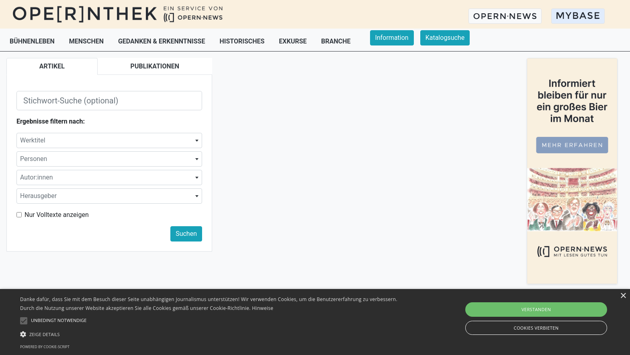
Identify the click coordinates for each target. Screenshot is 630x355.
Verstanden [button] (536, 309)
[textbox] (109, 140)
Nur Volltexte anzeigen (57, 215)
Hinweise (262, 308)
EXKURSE (293, 41)
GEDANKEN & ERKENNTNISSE (162, 41)
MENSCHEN (87, 41)
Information (392, 37)
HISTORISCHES (242, 41)
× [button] (623, 296)
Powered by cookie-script (45, 346)
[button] (211, 334)
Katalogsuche (444, 37)
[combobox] (109, 140)
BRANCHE (335, 41)
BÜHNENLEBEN (33, 41)
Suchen (186, 233)
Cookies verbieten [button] (536, 328)
